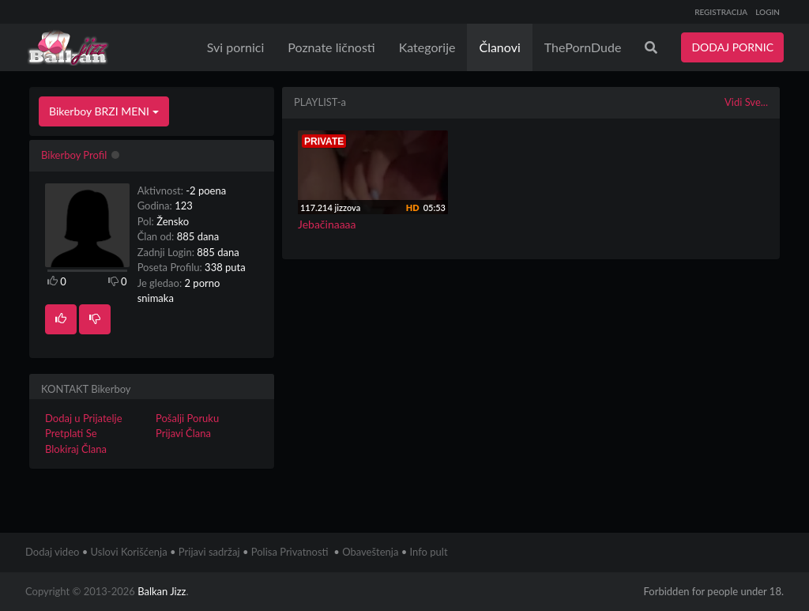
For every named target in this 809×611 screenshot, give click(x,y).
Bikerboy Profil (74, 155)
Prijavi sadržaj (209, 551)
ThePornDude (583, 47)
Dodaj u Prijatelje (83, 418)
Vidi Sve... (746, 102)
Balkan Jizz (161, 591)
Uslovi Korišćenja (129, 551)
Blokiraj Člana (76, 449)
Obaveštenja (370, 551)
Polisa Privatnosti (290, 551)
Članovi (499, 47)
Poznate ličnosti (331, 47)
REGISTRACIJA (720, 12)
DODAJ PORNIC (732, 47)
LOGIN (767, 12)
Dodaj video (52, 551)
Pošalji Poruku (187, 418)
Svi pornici (236, 47)
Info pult (429, 551)
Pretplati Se (71, 433)
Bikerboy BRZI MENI (104, 111)
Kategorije (427, 47)
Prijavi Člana (183, 433)
